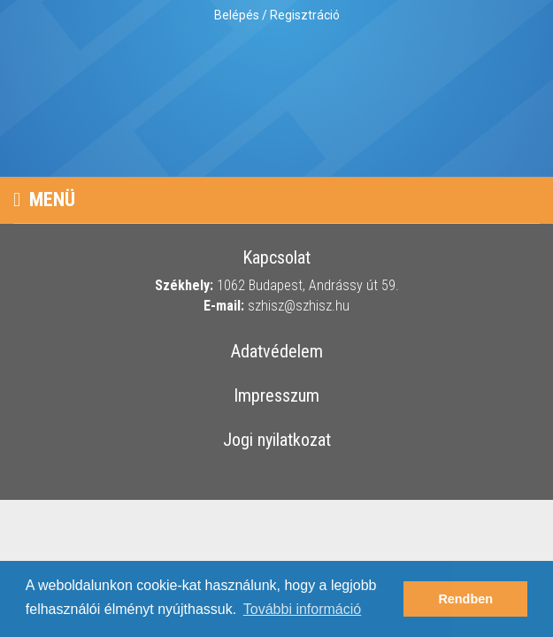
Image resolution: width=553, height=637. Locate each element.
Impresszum (276, 396)
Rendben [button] (465, 599)
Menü (44, 199)
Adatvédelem (277, 352)
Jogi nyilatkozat (277, 440)
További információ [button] (302, 609)
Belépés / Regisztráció (277, 15)
